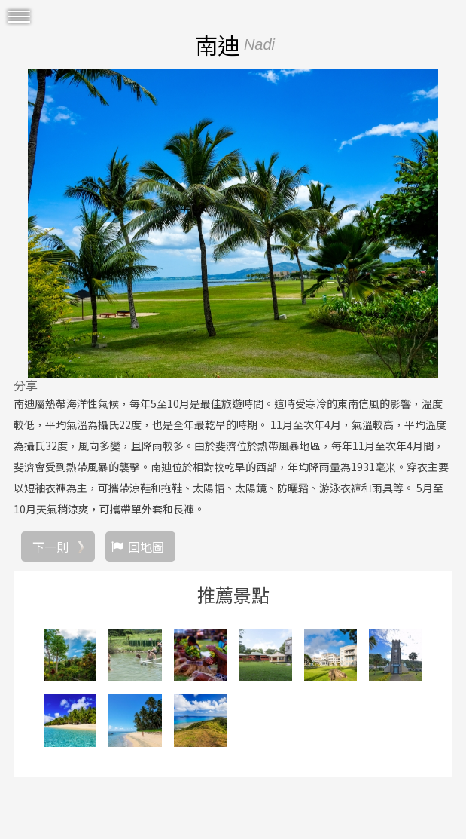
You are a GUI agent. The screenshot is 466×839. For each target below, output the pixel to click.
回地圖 (146, 546)
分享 (26, 385)
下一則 (50, 546)
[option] (233, 223)
